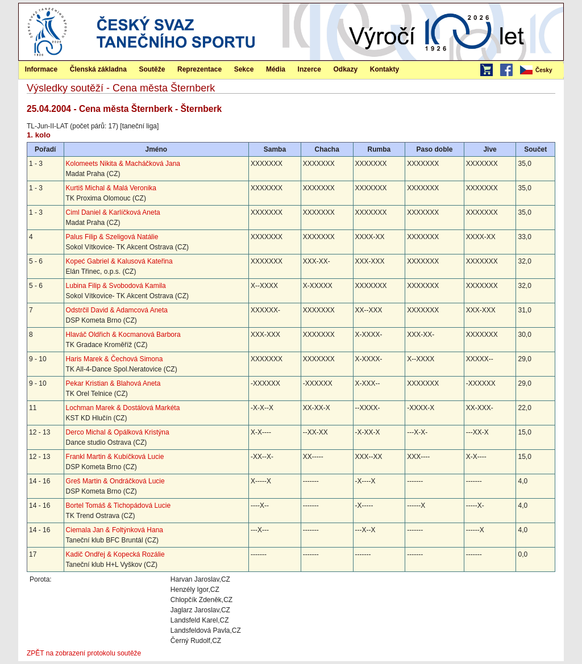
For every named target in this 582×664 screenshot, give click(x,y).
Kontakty (384, 69)
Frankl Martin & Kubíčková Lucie (115, 457)
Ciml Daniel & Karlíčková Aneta (113, 212)
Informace (41, 69)
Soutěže (152, 69)
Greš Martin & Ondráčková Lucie (115, 481)
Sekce (244, 69)
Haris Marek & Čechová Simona (114, 359)
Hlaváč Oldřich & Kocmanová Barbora (123, 335)
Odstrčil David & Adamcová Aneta (117, 310)
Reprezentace (199, 69)
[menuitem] (541, 70)
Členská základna (98, 69)
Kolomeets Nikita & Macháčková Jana (123, 164)
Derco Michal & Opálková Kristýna (117, 432)
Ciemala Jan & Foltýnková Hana (114, 530)
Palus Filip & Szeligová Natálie (112, 237)
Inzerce (309, 69)
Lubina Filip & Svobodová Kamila (116, 286)
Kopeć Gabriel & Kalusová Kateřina (119, 261)
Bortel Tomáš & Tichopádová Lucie (118, 506)
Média (275, 69)
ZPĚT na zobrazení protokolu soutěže (84, 653)
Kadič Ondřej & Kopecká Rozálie (115, 554)
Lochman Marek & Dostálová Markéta (123, 408)
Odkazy (346, 69)
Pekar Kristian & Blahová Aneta (113, 383)
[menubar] (541, 70)
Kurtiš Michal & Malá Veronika (111, 188)
